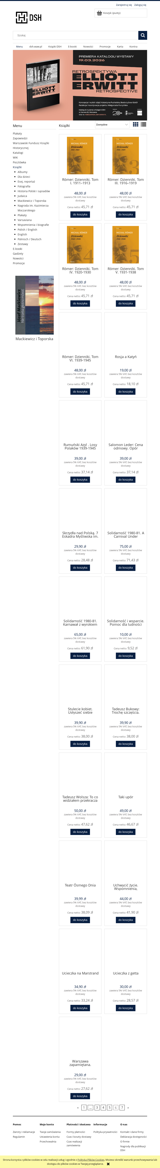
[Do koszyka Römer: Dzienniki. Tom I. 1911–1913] (80, 214)
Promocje (19, 263)
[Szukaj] (142, 35)
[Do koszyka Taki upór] (125, 832)
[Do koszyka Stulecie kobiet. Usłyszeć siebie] (80, 744)
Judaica (22, 196)
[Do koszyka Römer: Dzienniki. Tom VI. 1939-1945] (80, 391)
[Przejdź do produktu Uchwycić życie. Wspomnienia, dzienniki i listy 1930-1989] (125, 861)
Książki (17, 167)
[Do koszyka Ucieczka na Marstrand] (80, 1008)
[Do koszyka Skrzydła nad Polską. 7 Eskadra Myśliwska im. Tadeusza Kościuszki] (80, 568)
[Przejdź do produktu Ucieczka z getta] (125, 949)
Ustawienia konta (49, 1136)
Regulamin (19, 1136)
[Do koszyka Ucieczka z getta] (125, 1008)
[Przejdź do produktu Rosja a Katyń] (125, 333)
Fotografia (24, 186)
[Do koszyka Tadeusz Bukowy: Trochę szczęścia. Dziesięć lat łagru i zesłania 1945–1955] (125, 744)
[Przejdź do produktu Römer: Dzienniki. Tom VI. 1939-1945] (80, 333)
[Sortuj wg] (112, 124)
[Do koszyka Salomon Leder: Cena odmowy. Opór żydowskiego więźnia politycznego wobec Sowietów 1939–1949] (125, 480)
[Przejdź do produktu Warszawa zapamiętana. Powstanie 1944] (80, 1037)
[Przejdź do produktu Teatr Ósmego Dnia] (80, 861)
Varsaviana (25, 220)
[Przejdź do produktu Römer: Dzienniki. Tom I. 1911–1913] (80, 155)
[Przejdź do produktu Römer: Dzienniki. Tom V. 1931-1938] (125, 244)
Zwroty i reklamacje (24, 1132)
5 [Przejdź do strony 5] (110, 1108)
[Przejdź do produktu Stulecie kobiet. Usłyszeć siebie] (80, 685)
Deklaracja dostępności (133, 1136)
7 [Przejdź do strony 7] (122, 1108)
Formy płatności (76, 1132)
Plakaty (17, 133)
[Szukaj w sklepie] (77, 35)
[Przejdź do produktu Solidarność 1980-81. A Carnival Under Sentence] (125, 509)
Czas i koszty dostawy (79, 1136)
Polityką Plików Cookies (91, 1159)
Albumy (22, 172)
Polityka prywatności (105, 1132)
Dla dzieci (24, 177)
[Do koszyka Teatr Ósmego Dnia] (80, 920)
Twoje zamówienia (50, 1132)
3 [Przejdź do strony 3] (97, 1108)
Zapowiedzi (20, 138)
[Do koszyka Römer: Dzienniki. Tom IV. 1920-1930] (80, 303)
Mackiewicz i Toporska (32, 201)
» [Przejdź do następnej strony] (128, 1108)
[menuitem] (19, 46)
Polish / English (27, 229)
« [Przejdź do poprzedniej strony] (78, 1108)
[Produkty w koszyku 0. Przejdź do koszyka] (108, 13)
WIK (15, 157)
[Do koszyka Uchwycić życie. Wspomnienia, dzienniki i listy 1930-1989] (125, 920)
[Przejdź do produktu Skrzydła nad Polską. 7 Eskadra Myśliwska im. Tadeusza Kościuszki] (80, 509)
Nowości (18, 258)
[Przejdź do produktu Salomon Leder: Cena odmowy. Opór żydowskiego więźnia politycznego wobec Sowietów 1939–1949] (125, 421)
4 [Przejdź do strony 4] (103, 1108)
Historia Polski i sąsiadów (34, 191)
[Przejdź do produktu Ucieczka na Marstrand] (80, 949)
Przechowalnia (48, 1141)
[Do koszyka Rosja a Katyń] (125, 391)
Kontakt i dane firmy (132, 1132)
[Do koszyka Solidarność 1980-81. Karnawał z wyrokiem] (80, 656)
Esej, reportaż (26, 181)
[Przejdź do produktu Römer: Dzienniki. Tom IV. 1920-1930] (80, 244)
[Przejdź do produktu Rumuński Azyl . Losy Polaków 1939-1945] (80, 421)
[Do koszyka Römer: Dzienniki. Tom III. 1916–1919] (125, 214)
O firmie (124, 1141)
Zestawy (23, 244)
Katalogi (18, 153)
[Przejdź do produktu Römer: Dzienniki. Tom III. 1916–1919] (125, 155)
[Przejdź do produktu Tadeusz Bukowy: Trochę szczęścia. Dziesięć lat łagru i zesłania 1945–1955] (125, 685)
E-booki (17, 249)
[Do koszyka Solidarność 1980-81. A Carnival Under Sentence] (125, 568)
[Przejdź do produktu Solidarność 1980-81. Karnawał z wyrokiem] (80, 597)
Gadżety (18, 253)
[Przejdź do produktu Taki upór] (125, 773)
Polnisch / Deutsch (29, 239)
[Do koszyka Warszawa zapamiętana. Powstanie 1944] (80, 1096)
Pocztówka (19, 162)
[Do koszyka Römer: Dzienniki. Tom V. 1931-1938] (125, 303)
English (22, 234)
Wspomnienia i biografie (33, 225)
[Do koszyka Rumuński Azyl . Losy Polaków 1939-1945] (80, 480)
